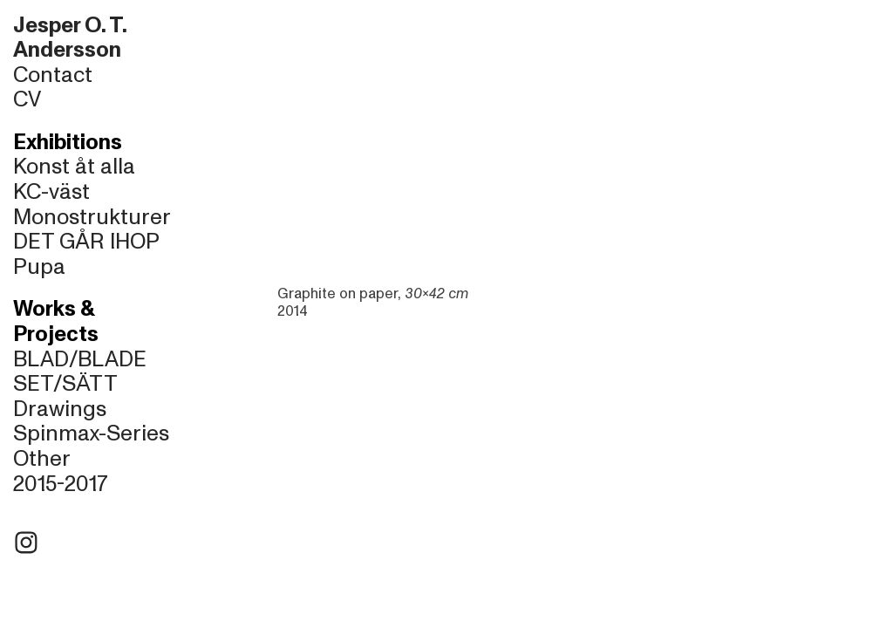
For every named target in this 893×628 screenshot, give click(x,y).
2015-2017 (60, 484)
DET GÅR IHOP (86, 241)
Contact (52, 75)
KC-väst (51, 192)
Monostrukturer (92, 217)
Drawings (59, 409)
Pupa (39, 267)
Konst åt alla (74, 166)
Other (42, 459)
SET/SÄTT (65, 384)
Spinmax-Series (91, 433)
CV (27, 99)
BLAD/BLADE (80, 359)
